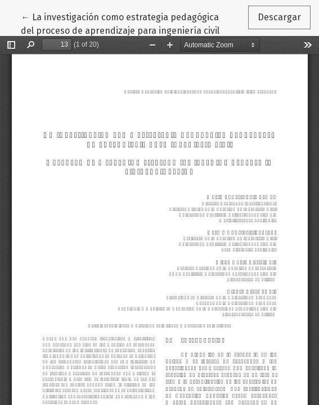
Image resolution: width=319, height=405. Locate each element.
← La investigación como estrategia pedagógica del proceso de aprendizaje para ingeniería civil (120, 23)
